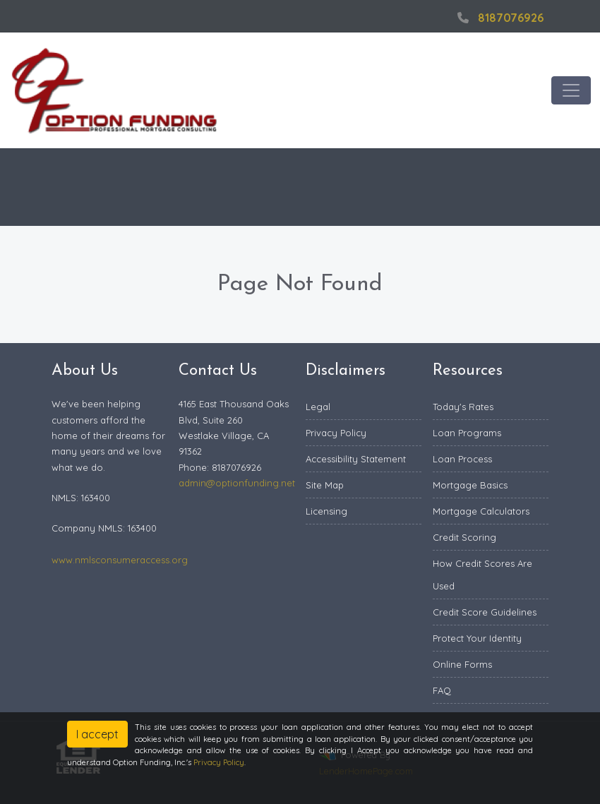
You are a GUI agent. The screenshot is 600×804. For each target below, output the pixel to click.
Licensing (326, 511)
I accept (97, 734)
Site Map (325, 485)
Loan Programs (467, 432)
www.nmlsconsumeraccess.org (120, 559)
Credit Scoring (464, 537)
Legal (318, 406)
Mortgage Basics (470, 485)
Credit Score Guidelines (484, 612)
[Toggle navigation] (571, 90)
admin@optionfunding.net (237, 482)
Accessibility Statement (356, 458)
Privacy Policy (336, 432)
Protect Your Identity (477, 638)
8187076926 (499, 18)
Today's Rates (463, 406)
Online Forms (462, 664)
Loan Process (462, 458)
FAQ (442, 690)
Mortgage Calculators (481, 511)
